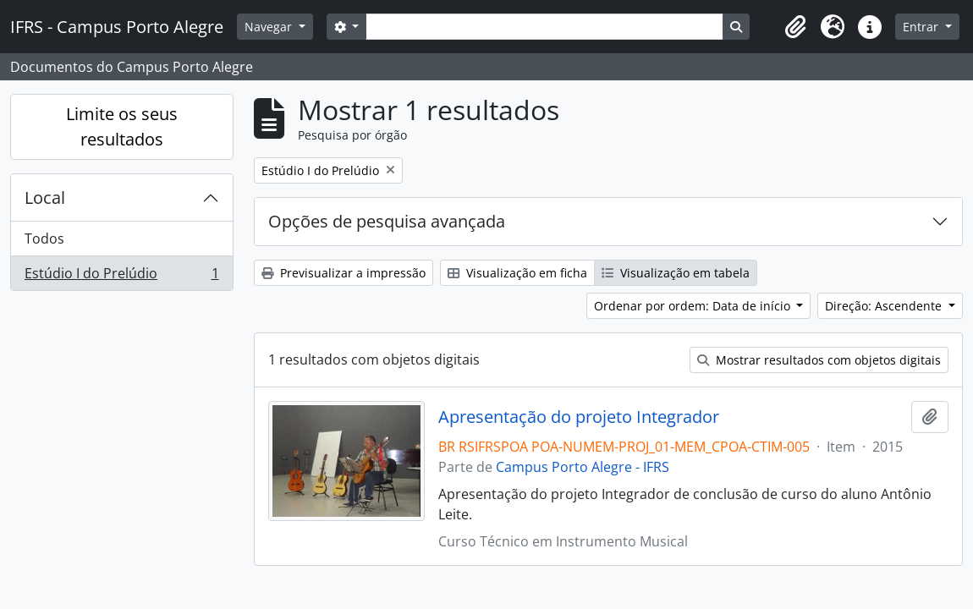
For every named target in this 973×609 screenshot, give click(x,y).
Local (45, 197)
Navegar (270, 27)
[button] (795, 27)
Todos (44, 238)
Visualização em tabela (676, 273)
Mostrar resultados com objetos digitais (819, 360)
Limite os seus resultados (122, 126)
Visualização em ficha (517, 273)
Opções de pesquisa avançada (386, 221)
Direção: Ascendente (885, 306)
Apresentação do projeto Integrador (578, 417)
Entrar (922, 27)
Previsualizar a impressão (343, 273)
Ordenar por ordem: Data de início (694, 306)
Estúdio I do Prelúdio (121, 276)
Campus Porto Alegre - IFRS (582, 467)
